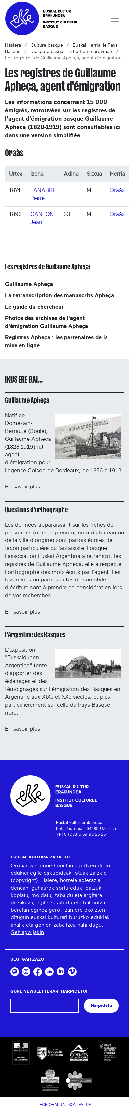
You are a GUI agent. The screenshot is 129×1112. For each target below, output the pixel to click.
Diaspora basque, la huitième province (71, 51)
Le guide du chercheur (34, 307)
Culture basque (47, 45)
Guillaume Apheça (29, 284)
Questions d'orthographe (36, 510)
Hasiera (13, 45)
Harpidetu (101, 1005)
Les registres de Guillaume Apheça (47, 267)
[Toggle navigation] (115, 18)
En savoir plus (22, 486)
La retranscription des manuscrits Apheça (59, 295)
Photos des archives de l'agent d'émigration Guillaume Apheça (46, 322)
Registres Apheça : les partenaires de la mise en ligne (56, 341)
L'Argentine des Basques (35, 635)
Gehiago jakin (27, 932)
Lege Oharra (51, 1105)
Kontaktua (80, 1105)
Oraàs (117, 190)
